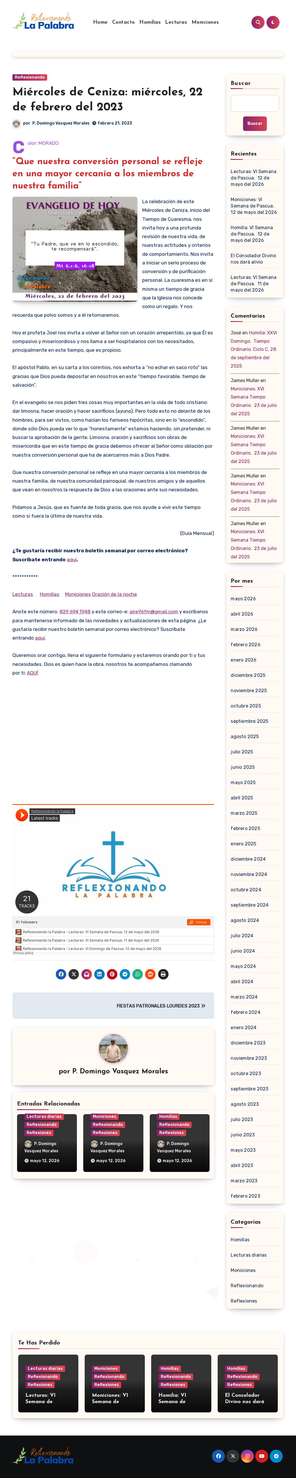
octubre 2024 (246, 889)
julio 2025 (242, 752)
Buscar (241, 83)
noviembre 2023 (249, 1058)
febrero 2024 (245, 1012)
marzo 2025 (244, 813)
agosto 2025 (245, 736)
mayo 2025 (243, 782)
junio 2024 (243, 951)
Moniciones (205, 22)
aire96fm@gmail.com (154, 611)
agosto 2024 (245, 920)
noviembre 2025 (249, 690)
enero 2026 (243, 660)
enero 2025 (243, 844)
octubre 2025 (246, 706)
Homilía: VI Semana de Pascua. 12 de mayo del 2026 (252, 234)
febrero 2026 (245, 644)
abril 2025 (242, 798)
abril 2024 (242, 981)
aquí (72, 559)
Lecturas (176, 22)
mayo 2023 (243, 1150)
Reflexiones (39, 1132)
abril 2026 (242, 614)
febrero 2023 (245, 1196)
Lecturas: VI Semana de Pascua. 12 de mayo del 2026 (253, 178)
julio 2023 (242, 1119)
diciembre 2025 (248, 675)
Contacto (123, 22)
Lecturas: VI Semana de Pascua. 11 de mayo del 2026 (253, 284)
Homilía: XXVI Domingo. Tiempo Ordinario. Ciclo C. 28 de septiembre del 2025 (254, 349)
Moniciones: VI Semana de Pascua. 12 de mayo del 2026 (254, 206)
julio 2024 (242, 935)
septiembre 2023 (249, 1089)
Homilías (150, 22)
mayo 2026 (243, 598)
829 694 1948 (75, 611)
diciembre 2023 (248, 1043)
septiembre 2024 (250, 905)
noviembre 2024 (249, 874)
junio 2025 (243, 767)
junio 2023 (243, 1135)
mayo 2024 (243, 966)
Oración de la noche (114, 594)
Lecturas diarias (44, 1116)
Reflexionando (30, 77)
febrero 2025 (245, 828)
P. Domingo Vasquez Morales (61, 123)
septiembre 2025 (249, 721)
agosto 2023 (245, 1104)
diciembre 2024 (248, 859)
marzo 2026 (244, 629)
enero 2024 (243, 1027)
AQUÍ (32, 673)
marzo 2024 (244, 997)
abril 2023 (242, 1165)
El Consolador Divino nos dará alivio (253, 259)
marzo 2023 (244, 1180)
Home (100, 22)
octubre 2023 (246, 1073)
